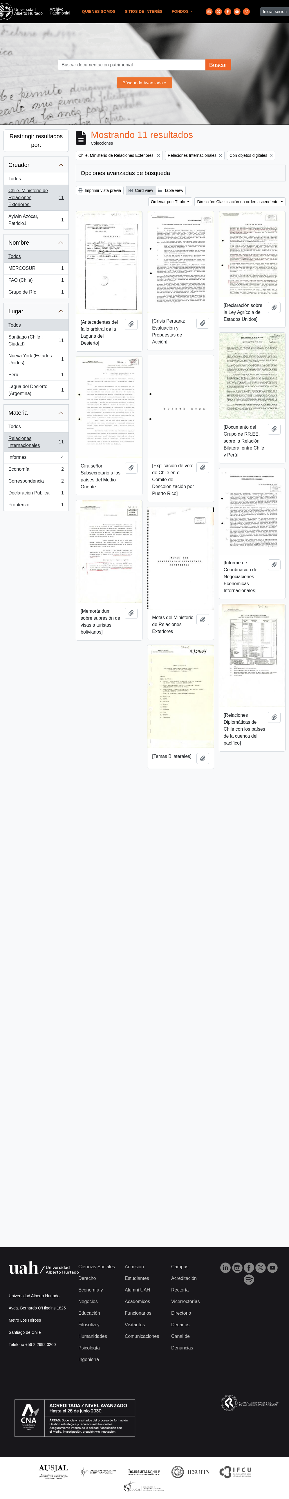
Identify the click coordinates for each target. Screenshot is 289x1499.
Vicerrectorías (185, 1301)
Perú (36, 376)
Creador (18, 165)
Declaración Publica (36, 494)
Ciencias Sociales (96, 1266)
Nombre (18, 242)
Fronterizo (36, 506)
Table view (170, 190)
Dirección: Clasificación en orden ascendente (238, 201)
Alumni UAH (137, 1289)
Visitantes (135, 1324)
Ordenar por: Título (168, 201)
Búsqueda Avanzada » (144, 82)
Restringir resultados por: (36, 140)
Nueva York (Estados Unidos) (36, 359)
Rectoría (180, 1289)
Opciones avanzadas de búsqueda (125, 173)
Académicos (137, 1301)
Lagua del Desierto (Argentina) (36, 390)
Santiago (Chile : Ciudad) (36, 340)
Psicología (89, 1347)
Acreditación (184, 1278)
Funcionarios (138, 1313)
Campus (180, 1266)
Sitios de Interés (143, 11)
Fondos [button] (181, 11)
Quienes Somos (98, 11)
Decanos (180, 1324)
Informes (36, 458)
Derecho (87, 1278)
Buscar (218, 65)
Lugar (15, 311)
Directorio (181, 1313)
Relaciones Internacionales (36, 442)
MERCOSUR (36, 269)
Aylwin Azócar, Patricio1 (36, 220)
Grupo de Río (36, 293)
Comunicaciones (142, 1336)
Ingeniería (88, 1359)
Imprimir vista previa (99, 190)
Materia (18, 413)
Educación (89, 1313)
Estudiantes (137, 1278)
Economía (36, 470)
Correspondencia (36, 482)
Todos (14, 178)
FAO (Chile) (36, 281)
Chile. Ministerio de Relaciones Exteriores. (36, 197)
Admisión (134, 1266)
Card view (141, 190)
